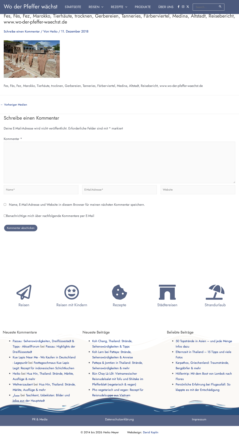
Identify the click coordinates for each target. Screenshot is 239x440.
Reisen (23, 299)
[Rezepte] (119, 286)
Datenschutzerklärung (119, 419)
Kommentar (13, 138)
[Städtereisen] (167, 286)
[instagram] (183, 6)
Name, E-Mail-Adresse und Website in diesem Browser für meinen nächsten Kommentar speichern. (77, 207)
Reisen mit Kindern (71, 299)
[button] (105, 7)
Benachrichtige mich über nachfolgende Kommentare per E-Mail (49, 219)
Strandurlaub (215, 299)
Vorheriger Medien (14, 104)
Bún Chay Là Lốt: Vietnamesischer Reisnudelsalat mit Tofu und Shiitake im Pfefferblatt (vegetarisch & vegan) (119, 373)
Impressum (199, 419)
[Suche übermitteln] (220, 6)
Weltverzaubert (23, 384)
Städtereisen (167, 299)
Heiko (17, 373)
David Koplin (150, 432)
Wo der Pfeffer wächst (30, 6)
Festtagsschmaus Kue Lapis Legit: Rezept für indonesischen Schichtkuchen (44, 362)
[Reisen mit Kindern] (71, 286)
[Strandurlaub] (215, 286)
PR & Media (40, 419)
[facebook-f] (179, 6)
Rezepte (119, 299)
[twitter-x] (188, 6)
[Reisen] (23, 286)
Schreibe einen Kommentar (22, 31)
